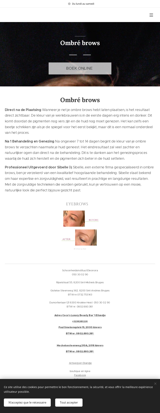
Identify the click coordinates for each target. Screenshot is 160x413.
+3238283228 (79, 321)
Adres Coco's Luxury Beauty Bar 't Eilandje (80, 315)
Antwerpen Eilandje (80, 363)
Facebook (80, 375)
